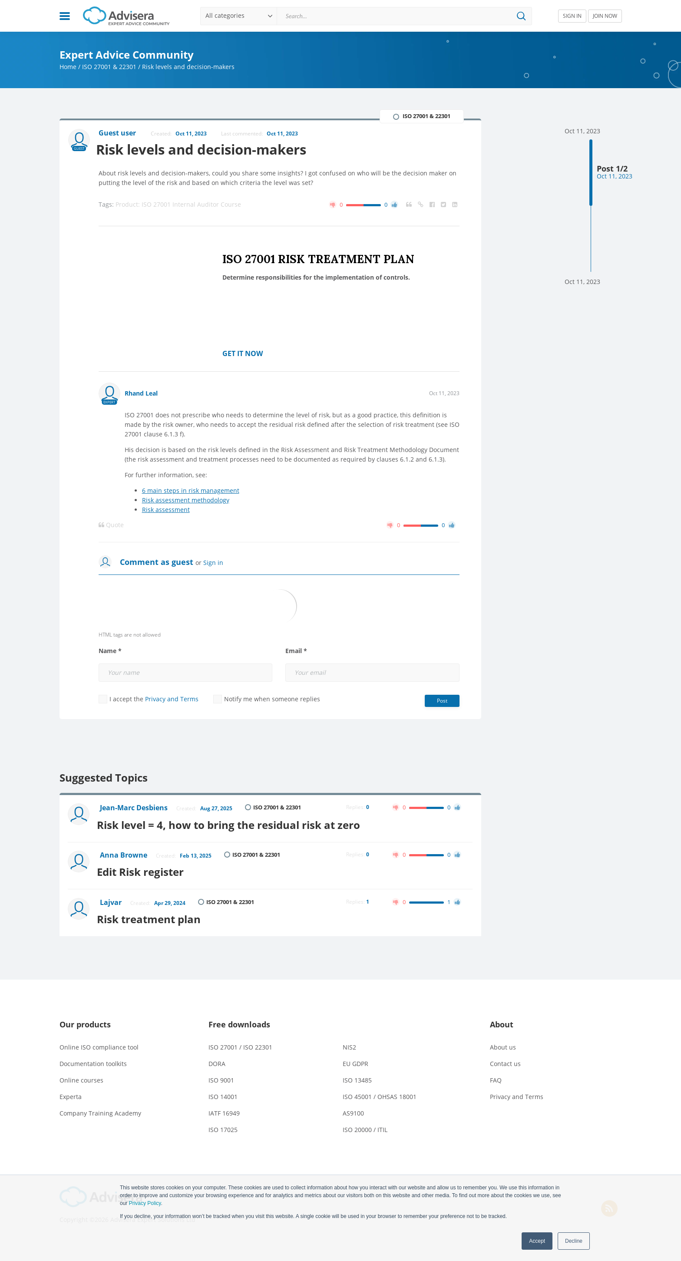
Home (68, 67)
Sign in (213, 563)
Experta (71, 1092)
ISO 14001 (223, 1092)
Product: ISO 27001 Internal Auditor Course (178, 205)
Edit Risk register (144, 869)
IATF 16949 (224, 1109)
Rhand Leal (141, 394)
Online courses (81, 1076)
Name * (110, 651)
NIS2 (349, 1043)
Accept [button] (537, 1241)
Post (442, 701)
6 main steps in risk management (190, 491)
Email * (296, 651)
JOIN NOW (605, 16)
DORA (216, 1059)
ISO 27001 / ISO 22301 (240, 1043)
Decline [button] (573, 1241)
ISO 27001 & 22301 (109, 67)
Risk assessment (166, 510)
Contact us (505, 1059)
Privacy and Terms (171, 699)
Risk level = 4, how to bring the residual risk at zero (232, 823)
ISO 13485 (357, 1076)
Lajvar (111, 899)
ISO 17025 (223, 1125)
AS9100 (353, 1109)
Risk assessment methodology (185, 500)
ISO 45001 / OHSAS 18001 (380, 1092)
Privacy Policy (145, 1203)
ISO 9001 (221, 1076)
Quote (111, 525)
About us (503, 1043)
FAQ (496, 1076)
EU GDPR (355, 1059)
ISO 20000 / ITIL (365, 1125)
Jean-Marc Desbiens (135, 808)
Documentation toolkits (93, 1059)
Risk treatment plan (153, 915)
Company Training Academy (100, 1109)
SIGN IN (572, 16)
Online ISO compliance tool (99, 1043)
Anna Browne (124, 854)
